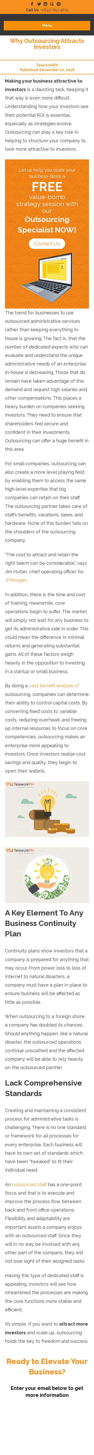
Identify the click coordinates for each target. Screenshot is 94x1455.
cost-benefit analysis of (54, 685)
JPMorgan (16, 580)
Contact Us (47, 244)
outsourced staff (29, 1184)
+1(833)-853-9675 (47, 10)
